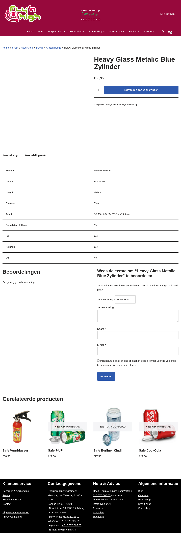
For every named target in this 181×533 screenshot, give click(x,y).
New (40, 31)
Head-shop (144, 499)
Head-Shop (27, 47)
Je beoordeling (106, 307)
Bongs (39, 47)
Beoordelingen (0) (35, 155)
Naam (101, 328)
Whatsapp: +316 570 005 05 (64, 521)
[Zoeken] (163, 31)
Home (30, 31)
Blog (140, 490)
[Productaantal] (98, 90)
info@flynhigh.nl (67, 529)
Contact (7, 503)
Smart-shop (144, 503)
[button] (64, 31)
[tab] (10, 155)
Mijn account (167, 13)
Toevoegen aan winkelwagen (141, 89)
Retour (6, 495)
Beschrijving (10, 155)
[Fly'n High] (23, 13)
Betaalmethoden (12, 499)
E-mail (101, 344)
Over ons (149, 31)
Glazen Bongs (53, 47)
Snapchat (98, 512)
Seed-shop (144, 508)
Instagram (98, 508)
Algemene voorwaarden (16, 512)
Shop (15, 47)
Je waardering (106, 299)
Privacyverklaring (12, 516)
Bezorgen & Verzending (16, 490)
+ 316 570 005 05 (90, 19)
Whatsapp (99, 516)
